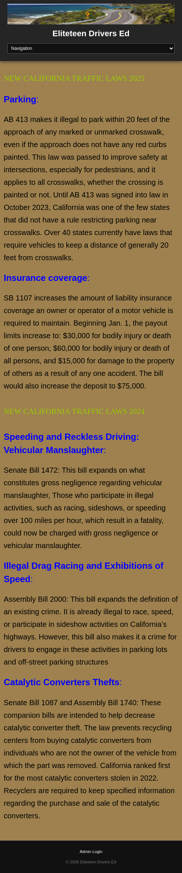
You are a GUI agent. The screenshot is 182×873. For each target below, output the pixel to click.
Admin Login (91, 851)
